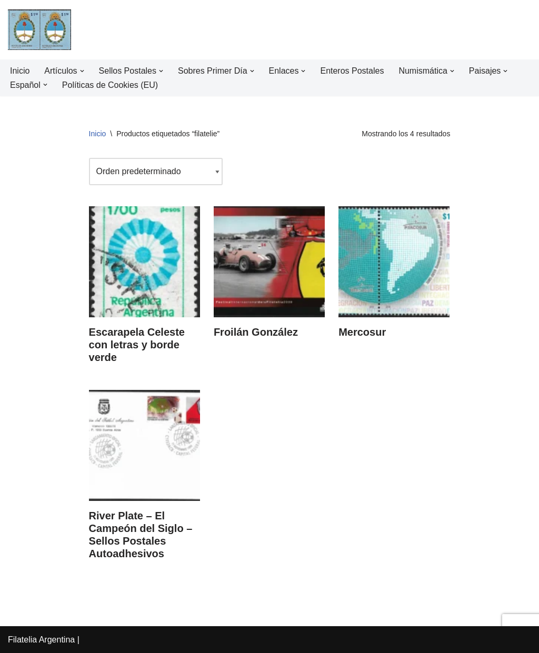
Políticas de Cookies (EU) (110, 85)
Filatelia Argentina (41, 639)
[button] (82, 71)
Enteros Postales (352, 70)
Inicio (19, 70)
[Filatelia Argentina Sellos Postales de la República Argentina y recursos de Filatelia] (39, 29)
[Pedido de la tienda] (156, 171)
